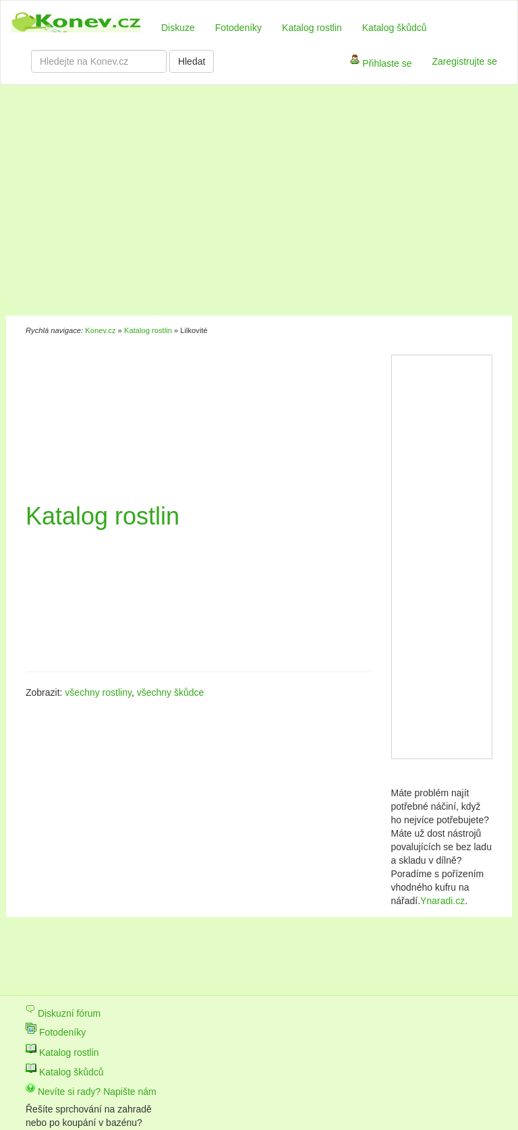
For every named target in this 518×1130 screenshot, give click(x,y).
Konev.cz (100, 330)
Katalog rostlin (312, 27)
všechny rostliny (98, 692)
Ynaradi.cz (442, 900)
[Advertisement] (201, 202)
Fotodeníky (238, 27)
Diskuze (178, 27)
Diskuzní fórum (63, 1013)
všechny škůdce (170, 692)
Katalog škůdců (394, 27)
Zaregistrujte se (464, 61)
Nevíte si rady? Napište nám (91, 1091)
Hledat (191, 61)
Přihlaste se (380, 64)
